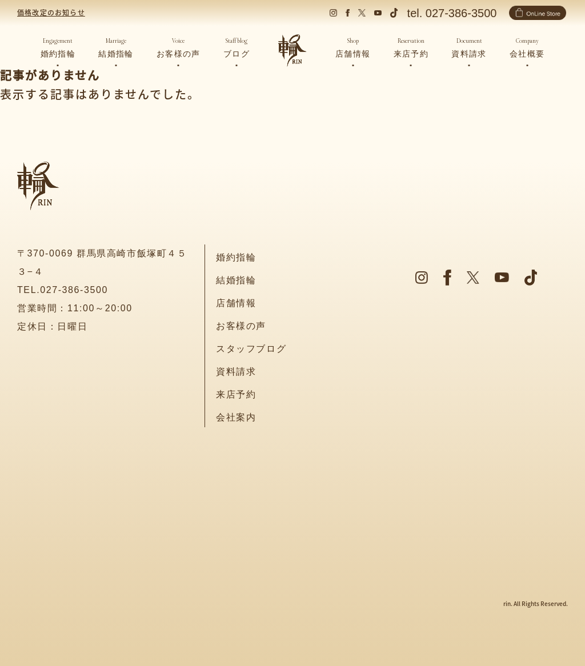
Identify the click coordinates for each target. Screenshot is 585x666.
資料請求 (236, 371)
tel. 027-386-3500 (452, 13)
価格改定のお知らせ (51, 12)
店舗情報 (236, 303)
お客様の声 (241, 326)
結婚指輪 (236, 280)
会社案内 (236, 417)
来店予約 (236, 394)
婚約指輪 (236, 257)
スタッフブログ (251, 349)
